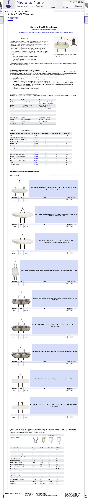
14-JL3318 (33, 150)
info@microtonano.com (78, 1)
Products (7, 11)
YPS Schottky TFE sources (13, 18)
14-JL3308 (36, 148)
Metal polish (10, 20)
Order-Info (14, 11)
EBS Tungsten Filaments (13, 17)
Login (64, 6)
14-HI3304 (36, 145)
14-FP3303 (36, 143)
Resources (21, 11)
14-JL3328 (38, 150)
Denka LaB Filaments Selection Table (44, 32)
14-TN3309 (36, 162)
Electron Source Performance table (64, 32)
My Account (65, 7)
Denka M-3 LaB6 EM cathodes (26, 32)
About (26, 11)
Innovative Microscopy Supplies (30, 6)
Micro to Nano (30, 2)
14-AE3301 (36, 135)
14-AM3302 (35, 137)
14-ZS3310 (36, 156)
